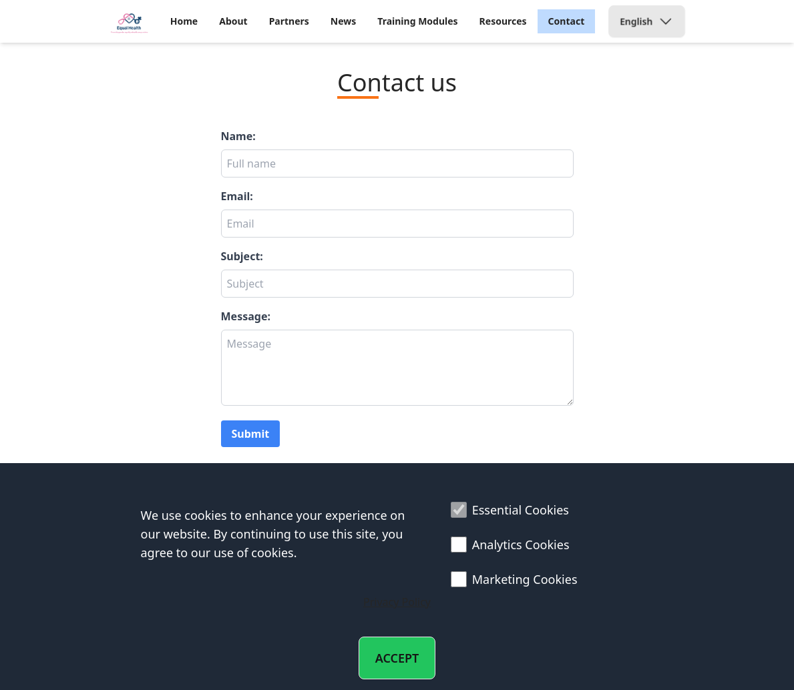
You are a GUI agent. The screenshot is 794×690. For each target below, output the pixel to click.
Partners (289, 21)
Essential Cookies (510, 510)
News (343, 21)
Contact (566, 21)
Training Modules (417, 21)
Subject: (242, 256)
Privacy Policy (397, 602)
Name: (238, 136)
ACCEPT (397, 658)
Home (184, 21)
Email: (237, 196)
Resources (503, 21)
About (233, 21)
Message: (245, 316)
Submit (251, 433)
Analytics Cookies (510, 545)
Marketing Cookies (514, 579)
